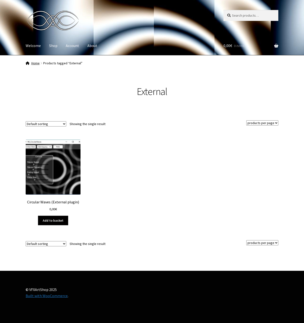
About (92, 45)
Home (35, 63)
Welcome (33, 45)
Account (72, 45)
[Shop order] (46, 123)
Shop (53, 45)
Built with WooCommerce (47, 295)
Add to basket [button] (53, 220)
